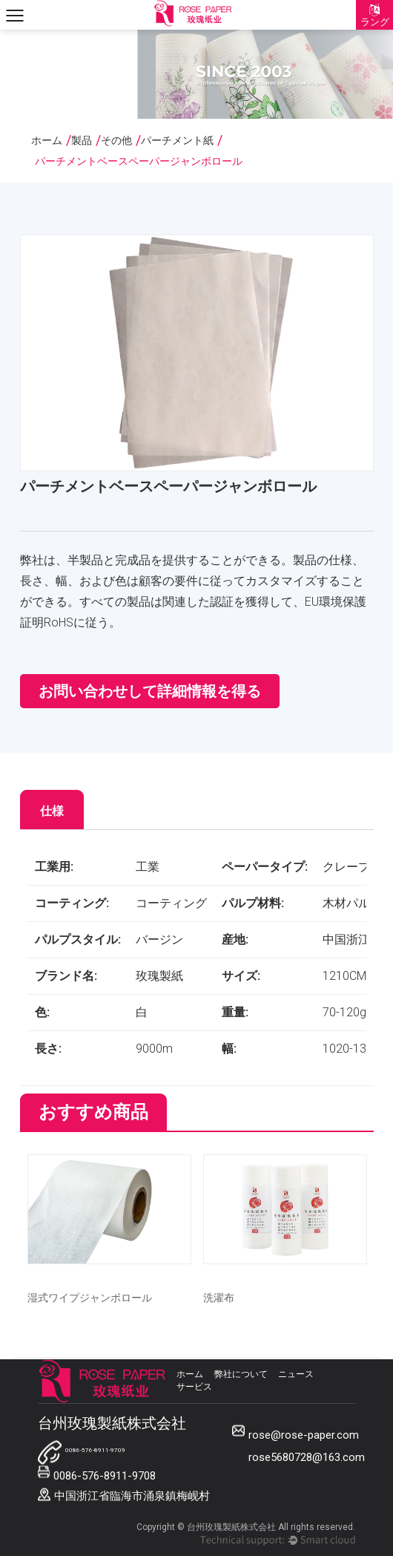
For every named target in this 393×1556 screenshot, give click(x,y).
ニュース (296, 1374)
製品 (81, 140)
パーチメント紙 (177, 140)
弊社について (241, 1374)
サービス (194, 1387)
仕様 (52, 811)
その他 (116, 140)
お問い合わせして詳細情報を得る (150, 691)
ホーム (46, 140)
